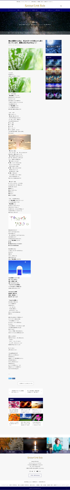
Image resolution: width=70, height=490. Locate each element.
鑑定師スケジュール (57, 485)
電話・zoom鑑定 (43, 485)
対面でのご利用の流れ (13, 485)
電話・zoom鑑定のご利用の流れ (23, 485)
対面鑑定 (37, 485)
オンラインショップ (65, 485)
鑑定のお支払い (32, 485)
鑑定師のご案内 (50, 485)
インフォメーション (5, 485)
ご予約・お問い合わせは (35, 475)
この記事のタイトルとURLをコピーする (25, 383)
